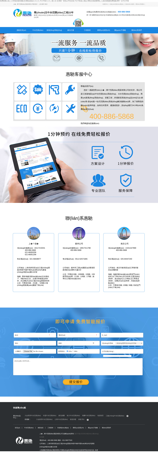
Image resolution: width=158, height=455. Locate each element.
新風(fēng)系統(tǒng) (54, 30)
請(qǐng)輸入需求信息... (78, 366)
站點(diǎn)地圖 (129, 4)
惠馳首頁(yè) (21, 30)
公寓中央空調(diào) (61, 419)
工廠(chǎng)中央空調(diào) (115, 416)
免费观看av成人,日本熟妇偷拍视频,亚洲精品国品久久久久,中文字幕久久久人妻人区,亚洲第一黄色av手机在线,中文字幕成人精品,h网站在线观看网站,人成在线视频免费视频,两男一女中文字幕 (64, 1)
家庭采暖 (73, 419)
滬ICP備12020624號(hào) (83, 434)
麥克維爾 (61, 415)
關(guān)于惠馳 (120, 30)
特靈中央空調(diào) (49, 415)
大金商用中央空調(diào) (33, 415)
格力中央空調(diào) (73, 415)
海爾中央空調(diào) (88, 415)
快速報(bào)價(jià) (63, 428)
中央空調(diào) (37, 30)
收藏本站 (105, 4)
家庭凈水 (81, 419)
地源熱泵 (100, 415)
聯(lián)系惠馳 (140, 4)
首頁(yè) (17, 428)
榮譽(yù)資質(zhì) (103, 30)
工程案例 (87, 30)
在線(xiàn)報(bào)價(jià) (116, 4)
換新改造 (40, 428)
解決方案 (70, 30)
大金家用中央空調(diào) (44, 419)
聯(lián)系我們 (136, 30)
